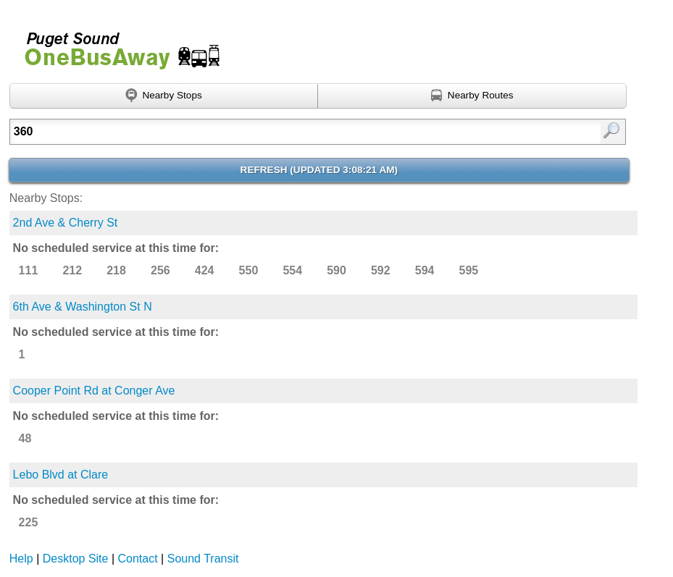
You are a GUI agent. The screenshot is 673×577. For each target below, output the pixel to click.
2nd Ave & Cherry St (65, 222)
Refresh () (319, 169)
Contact (138, 558)
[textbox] (273, 131)
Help (21, 558)
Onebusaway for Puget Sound (115, 44)
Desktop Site (76, 558)
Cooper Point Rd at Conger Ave (94, 390)
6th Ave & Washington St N (82, 306)
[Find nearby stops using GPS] (164, 96)
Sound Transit (203, 558)
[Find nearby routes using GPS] (472, 96)
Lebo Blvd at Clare (61, 474)
